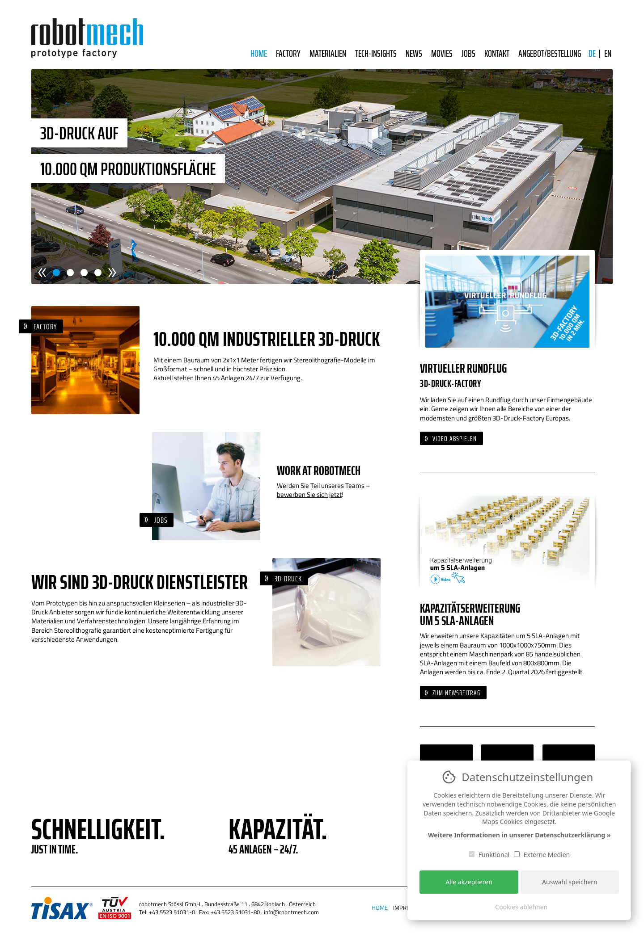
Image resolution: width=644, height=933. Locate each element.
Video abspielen (454, 438)
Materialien (327, 53)
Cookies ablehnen (521, 907)
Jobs (468, 53)
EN (607, 53)
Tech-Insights (376, 53)
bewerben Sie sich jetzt (309, 494)
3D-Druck (288, 578)
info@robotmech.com (291, 912)
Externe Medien (542, 854)
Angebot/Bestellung (549, 53)
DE (592, 53)
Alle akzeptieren (468, 882)
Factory (288, 53)
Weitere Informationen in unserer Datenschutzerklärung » (519, 835)
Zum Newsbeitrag (456, 692)
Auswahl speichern (569, 882)
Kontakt (496, 53)
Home (258, 53)
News (414, 53)
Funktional (489, 854)
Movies (442, 53)
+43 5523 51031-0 (172, 912)
